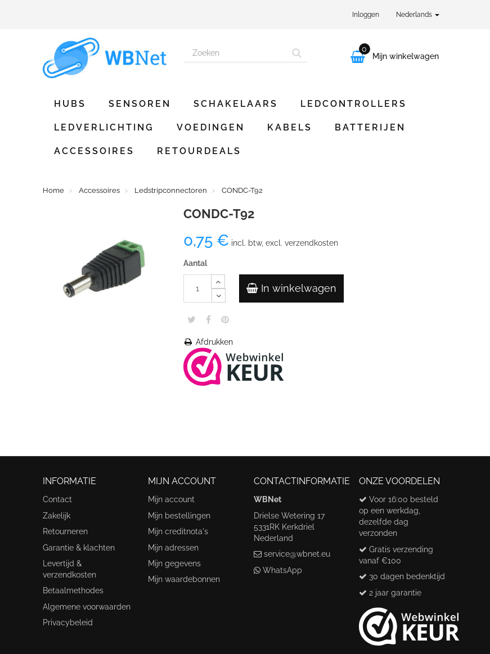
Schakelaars (236, 103)
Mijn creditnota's (178, 531)
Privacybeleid (68, 622)
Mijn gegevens (174, 563)
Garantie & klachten (79, 547)
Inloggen (365, 15)
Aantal (195, 263)
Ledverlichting (104, 127)
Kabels (289, 127)
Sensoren (140, 103)
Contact (57, 499)
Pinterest (225, 319)
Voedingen (211, 127)
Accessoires (94, 151)
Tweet (191, 319)
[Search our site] (235, 52)
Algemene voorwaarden (87, 606)
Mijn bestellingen (179, 515)
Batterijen (370, 127)
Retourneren (65, 531)
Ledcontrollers (353, 103)
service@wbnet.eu (297, 553)
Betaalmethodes (73, 590)
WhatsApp (282, 570)
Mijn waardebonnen (184, 579)
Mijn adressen (173, 547)
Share (208, 319)
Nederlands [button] (417, 15)
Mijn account (171, 499)
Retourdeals (199, 151)
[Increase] (218, 281)
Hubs (70, 103)
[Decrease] (219, 295)
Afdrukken (208, 341)
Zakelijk (56, 515)
